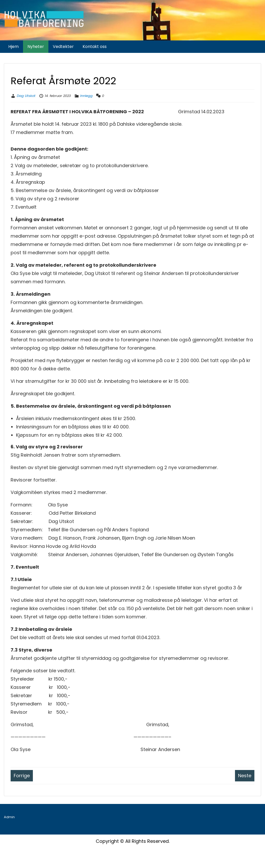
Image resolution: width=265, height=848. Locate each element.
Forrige (22, 775)
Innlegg (86, 95)
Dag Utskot (26, 95)
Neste (244, 775)
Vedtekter (63, 47)
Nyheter (35, 47)
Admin (9, 817)
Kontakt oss (95, 47)
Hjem (13, 47)
